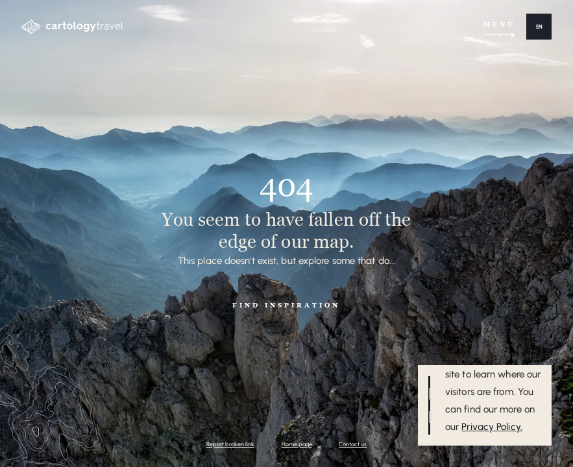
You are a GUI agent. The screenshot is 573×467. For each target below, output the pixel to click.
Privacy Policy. (491, 427)
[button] (539, 27)
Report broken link (230, 444)
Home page (297, 444)
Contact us (353, 444)
